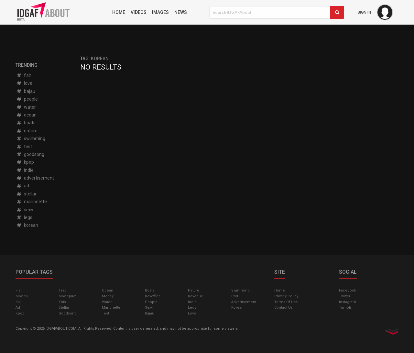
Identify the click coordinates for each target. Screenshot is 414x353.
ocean (26, 114)
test (24, 146)
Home (118, 12)
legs (24, 217)
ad (22, 185)
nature (27, 130)
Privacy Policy (286, 296)
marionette (31, 201)
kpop (25, 162)
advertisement (35, 178)
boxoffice (153, 296)
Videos (139, 12)
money (108, 296)
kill (18, 302)
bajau (25, 91)
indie (25, 170)
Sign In (364, 12)
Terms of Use (286, 302)
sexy (24, 209)
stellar (26, 193)
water (26, 107)
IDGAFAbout (61, 12)
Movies (22, 296)
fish (23, 75)
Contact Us (283, 307)
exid (234, 296)
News (180, 12)
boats (26, 122)
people (27, 99)
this (62, 302)
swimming (30, 138)
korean (27, 225)
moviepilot (67, 296)
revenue (195, 296)
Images (160, 12)
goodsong (30, 154)
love (24, 83)
